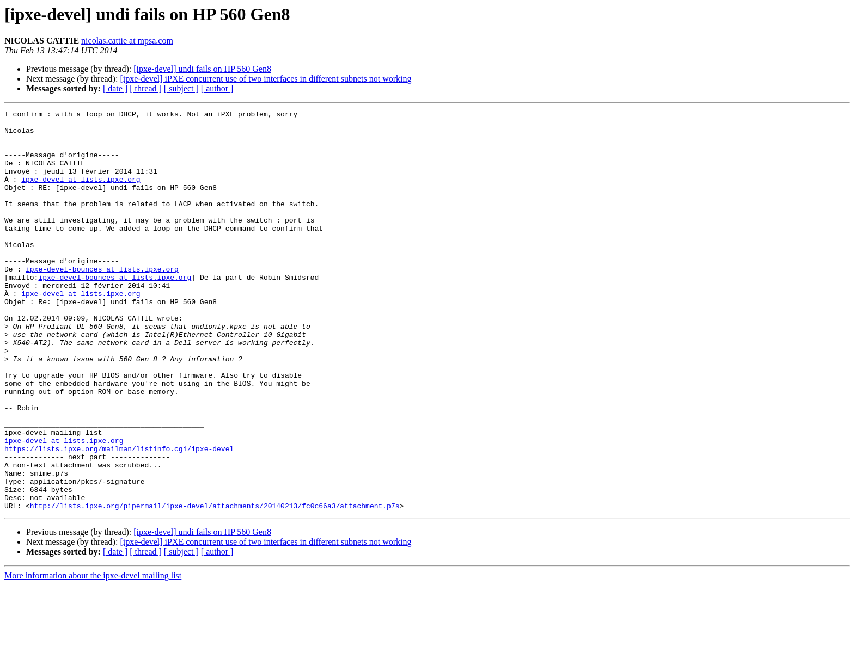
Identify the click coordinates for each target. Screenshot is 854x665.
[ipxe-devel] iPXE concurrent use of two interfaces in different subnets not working (265, 78)
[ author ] (217, 88)
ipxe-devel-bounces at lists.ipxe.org (102, 301)
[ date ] (115, 88)
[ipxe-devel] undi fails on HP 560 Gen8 (202, 68)
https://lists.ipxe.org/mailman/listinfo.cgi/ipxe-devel (119, 517)
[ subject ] (181, 88)
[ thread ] (146, 88)
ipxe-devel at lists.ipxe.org (80, 194)
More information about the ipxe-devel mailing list (92, 655)
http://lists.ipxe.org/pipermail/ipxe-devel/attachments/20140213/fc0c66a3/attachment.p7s (215, 585)
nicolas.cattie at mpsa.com (127, 40)
